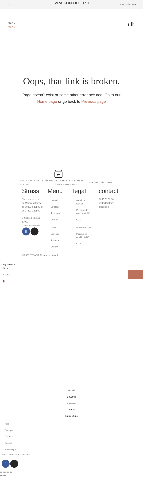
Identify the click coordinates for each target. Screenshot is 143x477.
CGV (78, 219)
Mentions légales (80, 202)
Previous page (93, 101)
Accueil (54, 200)
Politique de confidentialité (83, 212)
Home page (47, 101)
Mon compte (71, 416)
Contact (54, 219)
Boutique (55, 207)
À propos (55, 213)
